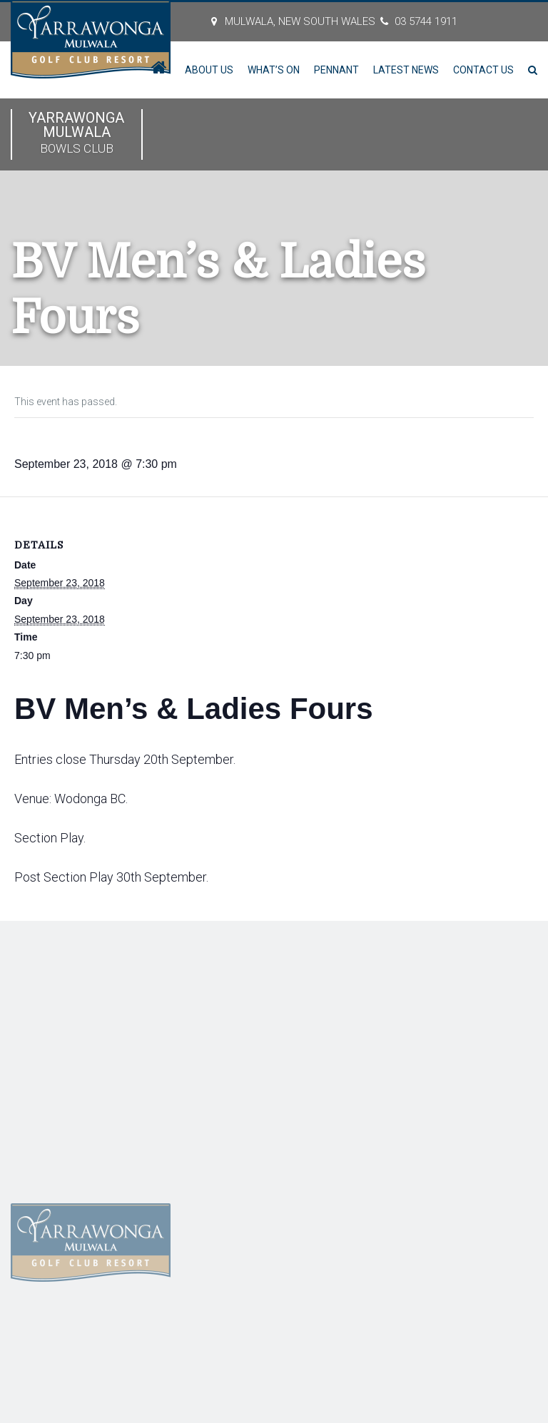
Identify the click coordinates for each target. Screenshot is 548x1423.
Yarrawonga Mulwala (76, 133)
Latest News (406, 70)
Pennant (336, 70)
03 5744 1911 (426, 21)
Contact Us (483, 70)
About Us (209, 70)
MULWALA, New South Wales (300, 21)
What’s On (274, 70)
